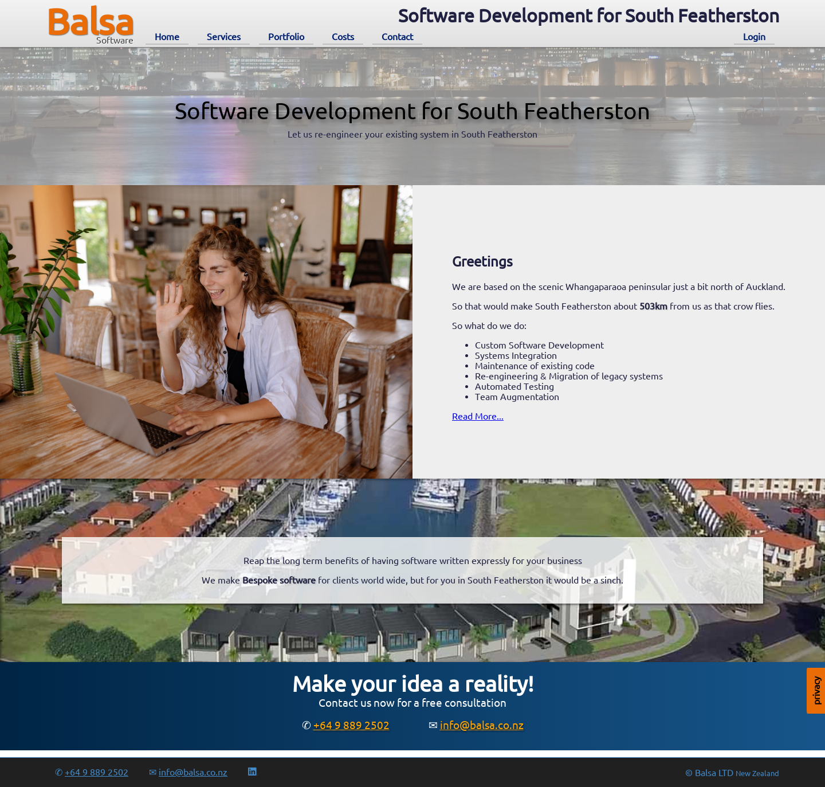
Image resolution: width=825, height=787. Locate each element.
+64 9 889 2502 (351, 725)
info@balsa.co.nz (482, 725)
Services (224, 37)
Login (754, 37)
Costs (343, 37)
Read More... (478, 416)
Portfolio (286, 37)
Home (167, 37)
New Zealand (757, 773)
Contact (397, 37)
